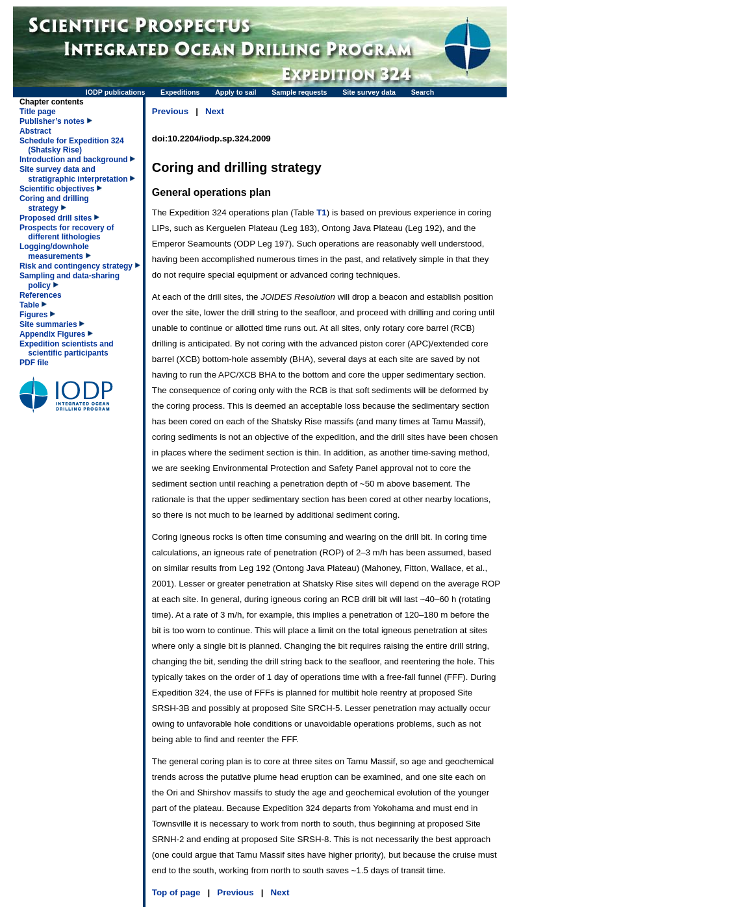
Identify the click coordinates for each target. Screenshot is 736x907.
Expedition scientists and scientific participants (66, 348)
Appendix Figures (52, 334)
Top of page (176, 892)
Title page (37, 111)
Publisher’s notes (51, 121)
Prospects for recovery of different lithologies (66, 232)
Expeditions (179, 92)
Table (29, 304)
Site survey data (369, 92)
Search (423, 92)
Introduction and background (73, 159)
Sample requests (299, 92)
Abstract (35, 131)
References (40, 295)
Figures (33, 314)
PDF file (34, 362)
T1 (321, 212)
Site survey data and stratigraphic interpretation (73, 174)
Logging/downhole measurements (54, 251)
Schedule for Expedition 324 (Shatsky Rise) (71, 145)
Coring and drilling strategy (54, 203)
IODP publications (116, 92)
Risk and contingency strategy (76, 266)
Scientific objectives (56, 188)
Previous (170, 111)
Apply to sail (235, 92)
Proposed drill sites (55, 218)
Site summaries (48, 324)
